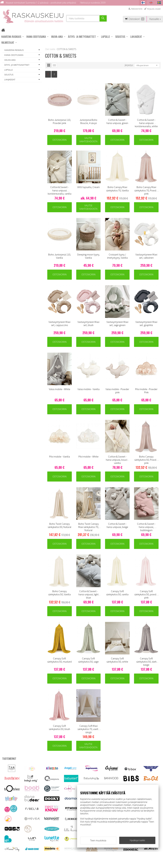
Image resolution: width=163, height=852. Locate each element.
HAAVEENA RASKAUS (11, 37)
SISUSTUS (120, 37)
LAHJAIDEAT (136, 37)
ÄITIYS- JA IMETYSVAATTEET (82, 37)
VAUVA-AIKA (57, 37)
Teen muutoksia (98, 840)
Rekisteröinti (136, 8)
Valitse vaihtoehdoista (88, 140)
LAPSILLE (105, 37)
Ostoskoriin (60, 139)
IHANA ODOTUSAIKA (36, 37)
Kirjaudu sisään (154, 8)
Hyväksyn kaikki (137, 840)
